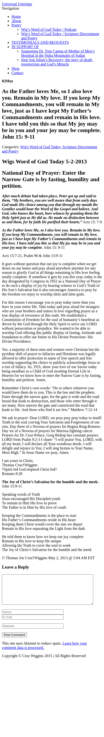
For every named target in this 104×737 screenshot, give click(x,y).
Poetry (17, 25)
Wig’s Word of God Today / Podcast (48, 29)
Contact (17, 73)
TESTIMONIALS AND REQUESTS (40, 42)
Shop (15, 68)
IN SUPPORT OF (25, 47)
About (16, 21)
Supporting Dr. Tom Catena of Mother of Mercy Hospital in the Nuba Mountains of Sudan (58, 53)
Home (16, 16)
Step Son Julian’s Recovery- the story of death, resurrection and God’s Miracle (57, 62)
